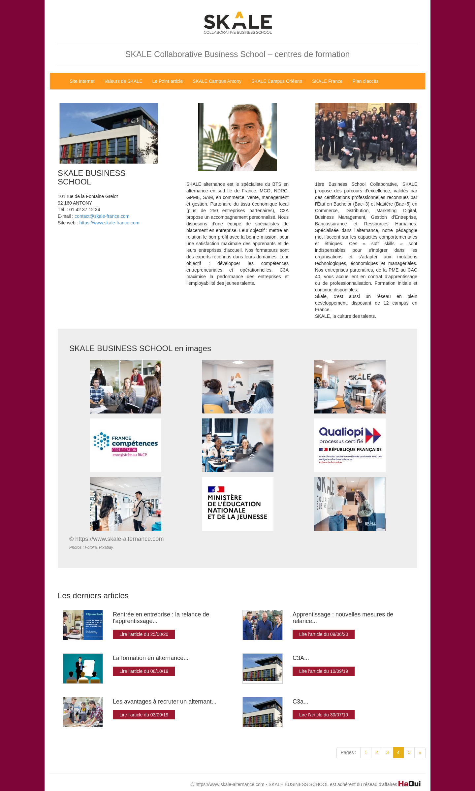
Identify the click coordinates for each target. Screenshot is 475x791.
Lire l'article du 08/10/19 (143, 671)
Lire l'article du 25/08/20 (143, 634)
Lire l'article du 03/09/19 (143, 714)
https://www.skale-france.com (109, 222)
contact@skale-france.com (102, 216)
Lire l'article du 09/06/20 (323, 634)
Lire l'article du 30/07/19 (323, 714)
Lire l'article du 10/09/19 (323, 671)
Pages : (348, 752)
